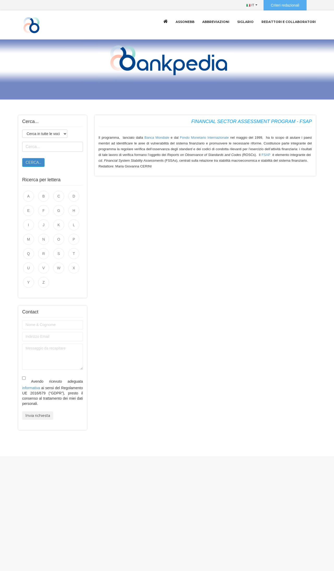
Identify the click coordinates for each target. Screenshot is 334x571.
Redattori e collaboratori (288, 22)
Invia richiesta (37, 415)
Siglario (245, 22)
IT (250, 5)
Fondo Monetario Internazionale (204, 137)
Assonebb (185, 22)
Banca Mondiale (157, 137)
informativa (31, 388)
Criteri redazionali (285, 5)
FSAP (265, 155)
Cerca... (33, 162)
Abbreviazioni (215, 22)
